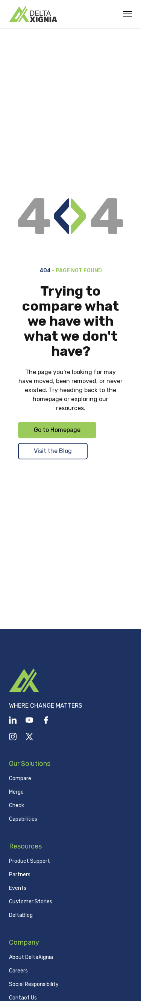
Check (16, 805)
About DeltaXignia (31, 957)
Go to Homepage (57, 429)
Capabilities (23, 819)
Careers (18, 971)
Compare (20, 778)
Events (17, 888)
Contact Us (23, 998)
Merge (16, 792)
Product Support (29, 861)
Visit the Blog (53, 450)
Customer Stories (30, 901)
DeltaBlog (21, 915)
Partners (19, 874)
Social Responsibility (34, 984)
